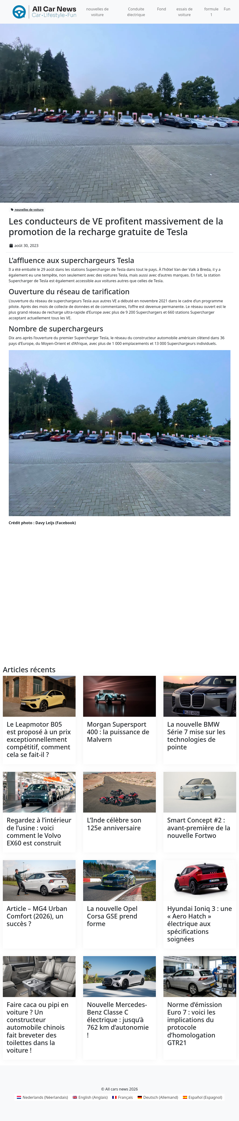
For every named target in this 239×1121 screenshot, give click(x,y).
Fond (161, 9)
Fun (227, 9)
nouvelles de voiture (27, 210)
